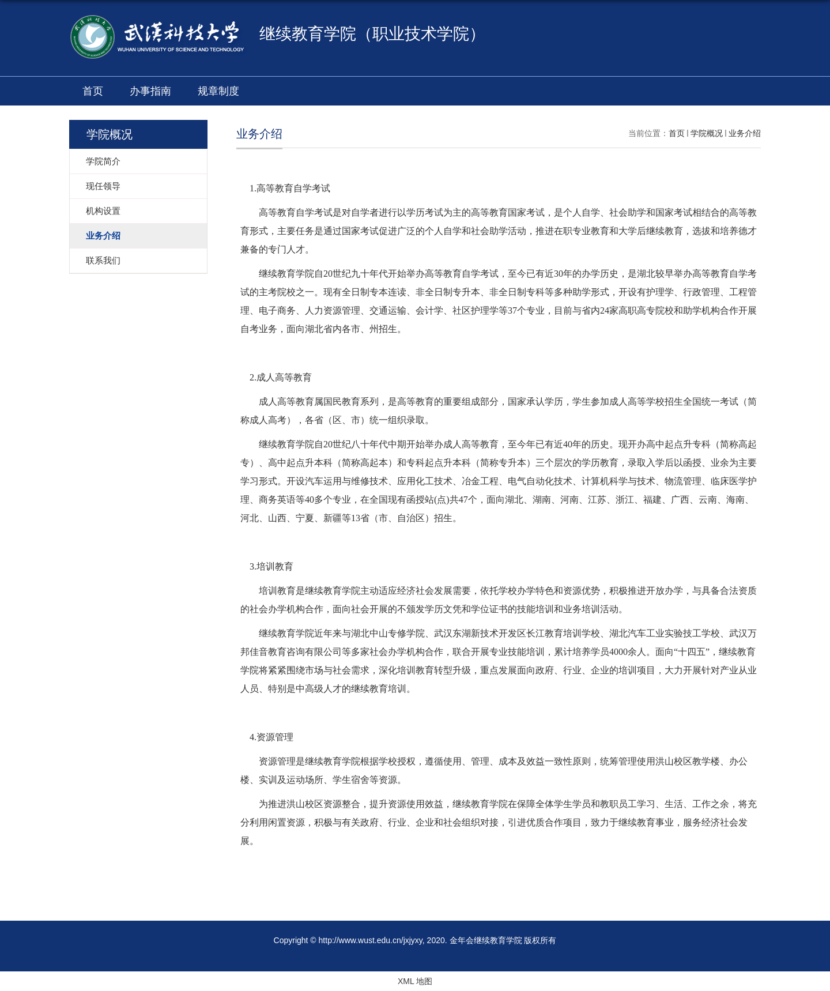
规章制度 (218, 91)
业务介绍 (745, 133)
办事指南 (150, 91)
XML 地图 (415, 981)
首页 (92, 91)
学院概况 (707, 133)
